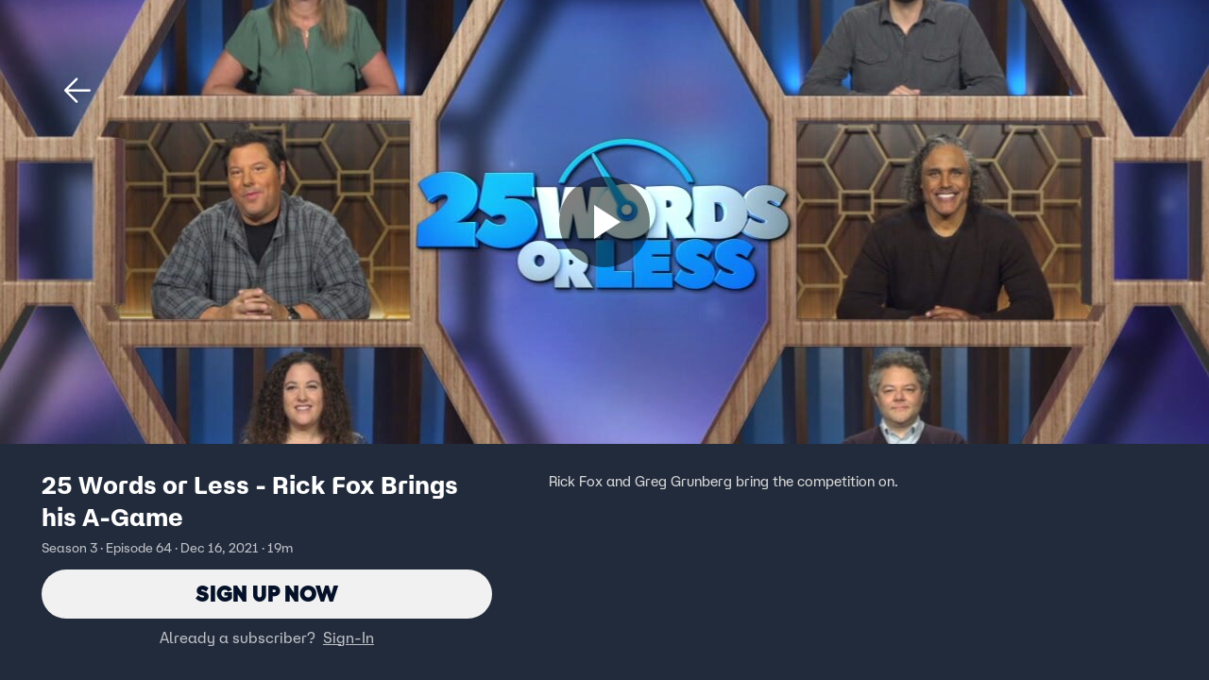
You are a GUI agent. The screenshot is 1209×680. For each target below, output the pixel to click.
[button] (77, 91)
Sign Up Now (267, 593)
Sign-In (348, 637)
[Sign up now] (604, 222)
